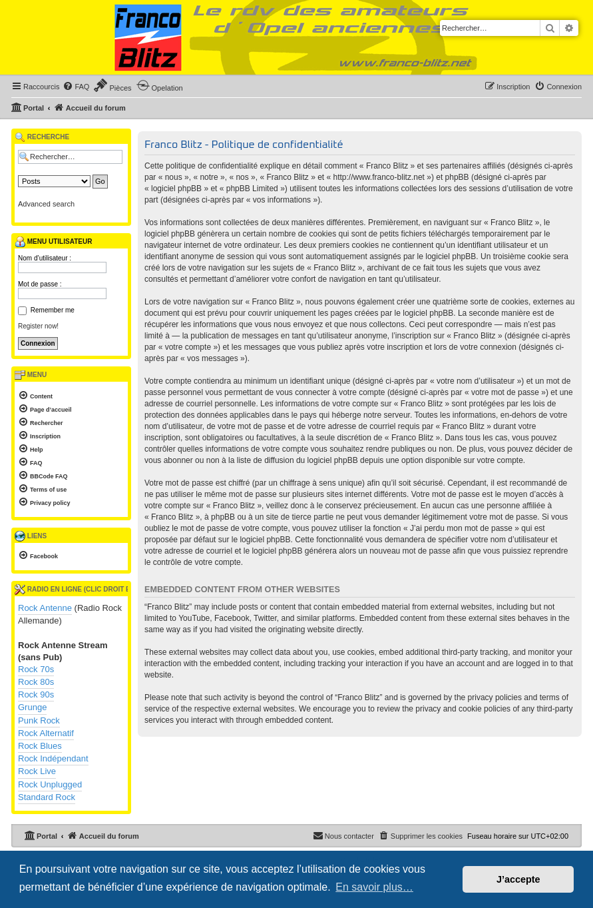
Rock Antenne (45, 608)
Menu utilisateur (53, 241)
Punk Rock (39, 720)
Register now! (38, 326)
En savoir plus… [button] (374, 887)
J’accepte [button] (518, 879)
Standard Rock (46, 797)
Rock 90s (36, 694)
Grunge (32, 707)
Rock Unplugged (50, 784)
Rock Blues (40, 746)
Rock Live (37, 771)
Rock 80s (36, 682)
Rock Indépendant (53, 758)
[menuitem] (76, 87)
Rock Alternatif (46, 733)
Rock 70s (36, 669)
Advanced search (46, 204)
